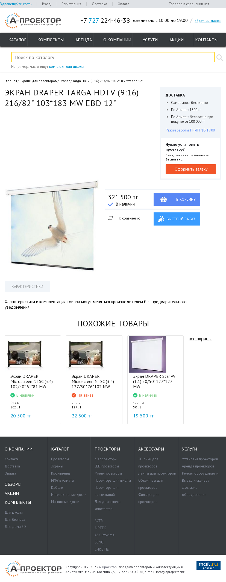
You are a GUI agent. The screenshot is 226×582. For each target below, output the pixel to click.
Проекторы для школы (113, 480)
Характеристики (27, 286)
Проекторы (60, 459)
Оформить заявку (191, 169)
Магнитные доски (65, 501)
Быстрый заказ (181, 219)
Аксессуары (151, 449)
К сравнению (129, 218)
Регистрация (71, 4)
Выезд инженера (195, 480)
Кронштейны (61, 473)
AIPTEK (100, 528)
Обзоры (13, 484)
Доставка (99, 4)
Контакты (206, 39)
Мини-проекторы (108, 473)
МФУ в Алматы (62, 480)
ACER (99, 521)
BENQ (99, 542)
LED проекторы (107, 466)
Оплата (123, 4)
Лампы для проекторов (157, 473)
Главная (11, 81)
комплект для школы (66, 66)
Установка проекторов (200, 459)
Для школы (14, 512)
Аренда (83, 39)
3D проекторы (106, 459)
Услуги (150, 39)
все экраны (200, 338)
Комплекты (50, 39)
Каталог (17, 39)
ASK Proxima (105, 535)
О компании (117, 39)
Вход (46, 4)
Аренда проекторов (198, 466)
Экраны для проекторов (38, 81)
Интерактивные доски (68, 494)
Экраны (57, 466)
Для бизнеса (15, 519)
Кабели (57, 487)
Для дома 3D (15, 526)
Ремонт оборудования (200, 473)
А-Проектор (108, 567)
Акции (176, 39)
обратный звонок (208, 21)
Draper (65, 81)
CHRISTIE (102, 549)
